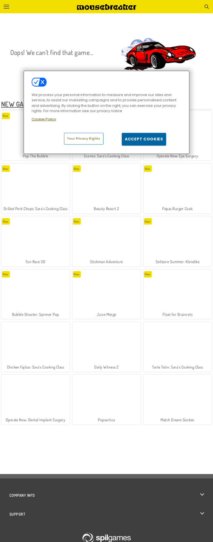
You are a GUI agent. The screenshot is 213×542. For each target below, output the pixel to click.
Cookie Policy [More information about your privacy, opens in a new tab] (44, 119)
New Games (18, 104)
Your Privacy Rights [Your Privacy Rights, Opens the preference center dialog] (83, 138)
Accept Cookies (144, 139)
